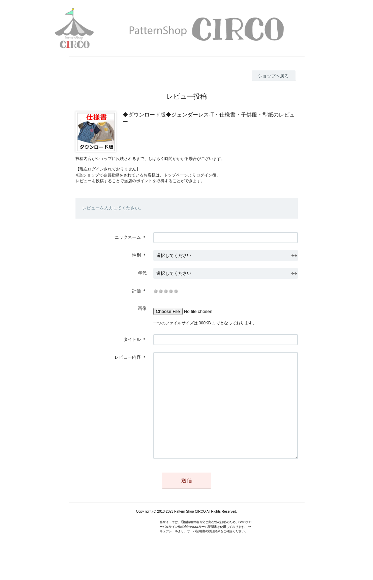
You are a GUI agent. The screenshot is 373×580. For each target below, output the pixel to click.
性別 (136, 255)
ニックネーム (128, 237)
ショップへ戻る (273, 75)
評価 (136, 290)
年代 (142, 273)
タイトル (132, 339)
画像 (142, 308)
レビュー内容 (128, 357)
